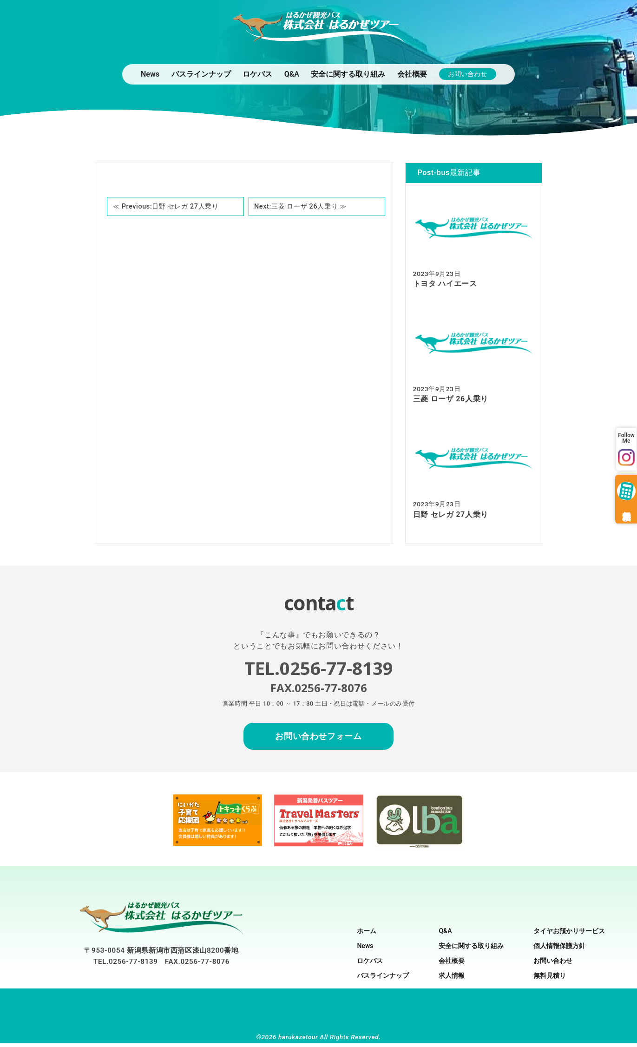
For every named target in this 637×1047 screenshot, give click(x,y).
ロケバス (257, 73)
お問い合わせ (467, 74)
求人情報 (452, 979)
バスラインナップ (201, 73)
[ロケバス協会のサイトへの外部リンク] (419, 848)
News (150, 73)
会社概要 (412, 73)
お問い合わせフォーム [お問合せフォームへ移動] (318, 740)
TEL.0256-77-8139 (125, 965)
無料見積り (549, 979)
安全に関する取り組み (348, 73)
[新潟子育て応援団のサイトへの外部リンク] (217, 846)
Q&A (291, 73)
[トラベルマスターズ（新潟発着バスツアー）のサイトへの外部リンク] (318, 847)
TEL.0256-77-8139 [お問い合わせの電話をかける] (319, 670)
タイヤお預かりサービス (569, 934)
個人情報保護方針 (559, 949)
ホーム (366, 934)
